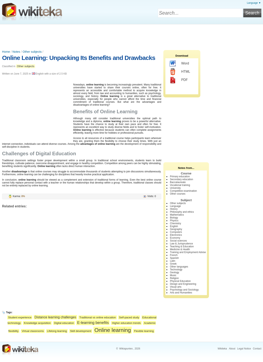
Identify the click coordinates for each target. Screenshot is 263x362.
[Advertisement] (131, 35)
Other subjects (32, 51)
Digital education (64, 323)
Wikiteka (222, 348)
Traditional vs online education (97, 317)
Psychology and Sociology (184, 289)
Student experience (19, 317)
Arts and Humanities (181, 292)
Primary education (180, 176)
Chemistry (175, 223)
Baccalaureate (178, 182)
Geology (174, 272)
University (175, 188)
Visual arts (175, 286)
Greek (173, 263)
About (232, 348)
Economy (175, 237)
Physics (174, 220)
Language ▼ (254, 2)
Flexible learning (144, 331)
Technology (176, 269)
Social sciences (178, 240)
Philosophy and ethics (182, 211)
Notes (16, 51)
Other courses (177, 193)
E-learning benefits (93, 322)
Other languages (179, 266)
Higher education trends (126, 323)
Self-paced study (129, 317)
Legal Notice (244, 348)
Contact (257, 348)
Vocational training (180, 185)
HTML (180, 72)
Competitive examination (183, 190)
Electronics (176, 235)
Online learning (112, 330)
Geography (176, 229)
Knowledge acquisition (37, 323)
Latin (172, 260)
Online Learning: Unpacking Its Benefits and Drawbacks (78, 57)
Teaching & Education (182, 246)
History (174, 209)
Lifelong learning (57, 331)
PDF (179, 80)
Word (179, 63)
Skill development (80, 331)
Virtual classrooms (33, 331)
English (174, 226)
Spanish (174, 258)
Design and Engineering (183, 284)
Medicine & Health (180, 249)
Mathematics (177, 214)
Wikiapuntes (126, 348)
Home (6, 51)
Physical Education (180, 281)
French (174, 255)
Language (175, 206)
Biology (174, 217)
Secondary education (181, 179)
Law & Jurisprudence (181, 243)
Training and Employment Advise (188, 252)
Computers (176, 232)
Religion (174, 278)
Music (173, 275)
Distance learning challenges (55, 317)
